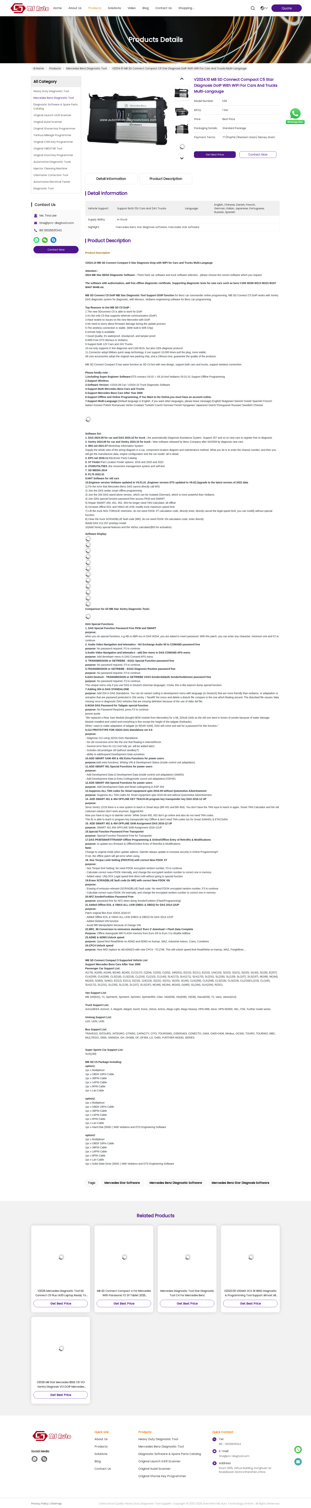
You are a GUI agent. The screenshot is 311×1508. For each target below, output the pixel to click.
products (94, 8)
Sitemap (56, 1503)
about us (75, 8)
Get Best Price (218, 154)
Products (55, 68)
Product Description (166, 178)
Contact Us (102, 1469)
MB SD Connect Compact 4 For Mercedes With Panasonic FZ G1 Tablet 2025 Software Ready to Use (124, 1293)
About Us (101, 1439)
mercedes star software (122, 1183)
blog (145, 8)
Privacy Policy (40, 1503)
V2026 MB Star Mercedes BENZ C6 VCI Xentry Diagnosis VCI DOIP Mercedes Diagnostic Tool (61, 1384)
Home (57, 8)
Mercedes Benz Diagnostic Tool (86, 68)
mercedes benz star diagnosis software (240, 1183)
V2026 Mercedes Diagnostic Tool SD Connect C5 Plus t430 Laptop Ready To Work (60, 1293)
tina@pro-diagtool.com (56, 223)
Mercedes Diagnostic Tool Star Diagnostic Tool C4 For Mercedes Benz (187, 1293)
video (132, 8)
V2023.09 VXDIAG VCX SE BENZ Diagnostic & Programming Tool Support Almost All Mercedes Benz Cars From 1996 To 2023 (250, 1293)
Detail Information (111, 178)
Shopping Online (187, 8)
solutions (114, 8)
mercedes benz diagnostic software (175, 1183)
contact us (163, 8)
